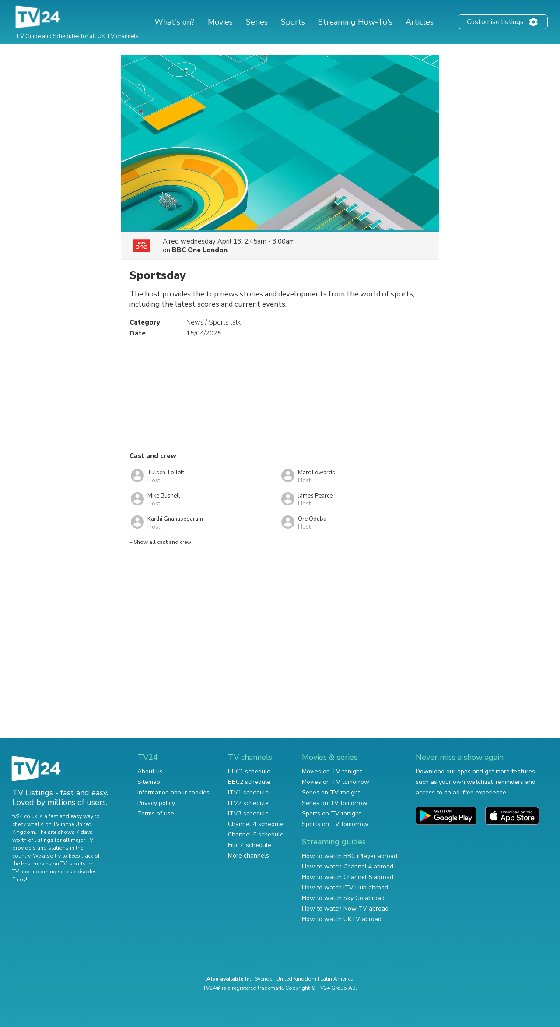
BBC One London (200, 250)
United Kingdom (296, 978)
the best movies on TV (39, 863)
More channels (248, 855)
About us (150, 771)
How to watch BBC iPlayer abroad (349, 856)
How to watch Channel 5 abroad (347, 877)
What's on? (174, 22)
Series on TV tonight (331, 792)
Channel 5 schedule (256, 834)
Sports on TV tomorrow (335, 824)
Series (257, 22)
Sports (293, 22)
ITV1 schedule (248, 792)
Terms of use (155, 813)
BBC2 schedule (249, 782)
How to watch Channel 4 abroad (347, 866)
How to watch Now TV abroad (345, 908)
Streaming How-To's (355, 22)
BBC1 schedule (249, 771)
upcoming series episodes (64, 871)
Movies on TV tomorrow (335, 782)
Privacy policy (156, 803)
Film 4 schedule (249, 845)
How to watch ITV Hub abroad (345, 887)
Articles (420, 22)
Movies (220, 22)
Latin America (337, 978)
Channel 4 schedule (256, 824)
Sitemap (148, 782)
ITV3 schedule (248, 813)
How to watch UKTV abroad (342, 919)
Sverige (263, 978)
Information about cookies (173, 792)
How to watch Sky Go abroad (343, 898)
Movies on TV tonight (332, 771)
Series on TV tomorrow (335, 803)
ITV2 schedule (248, 803)
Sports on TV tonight (331, 813)
